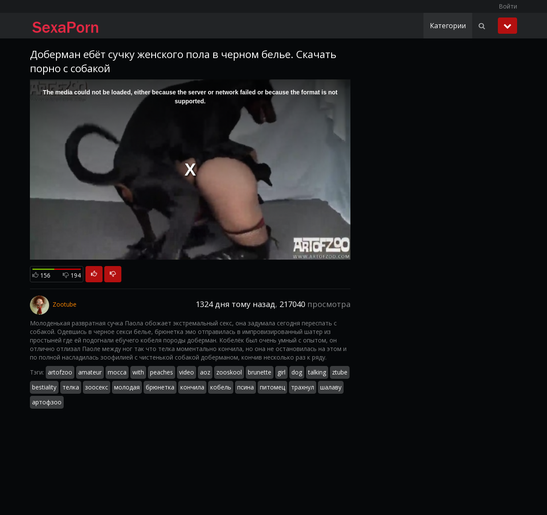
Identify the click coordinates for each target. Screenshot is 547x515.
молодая (127, 387)
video (186, 372)
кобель (220, 387)
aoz (205, 372)
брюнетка (160, 387)
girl (281, 372)
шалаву (330, 387)
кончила (192, 387)
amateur (90, 372)
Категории (448, 25)
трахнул (302, 387)
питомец (272, 387)
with (138, 372)
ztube (339, 372)
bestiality (44, 387)
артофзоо (47, 402)
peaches (161, 372)
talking (317, 372)
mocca (117, 372)
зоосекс (96, 387)
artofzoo (60, 372)
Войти (508, 6)
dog (296, 372)
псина (245, 387)
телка (70, 387)
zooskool (229, 372)
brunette (259, 372)
